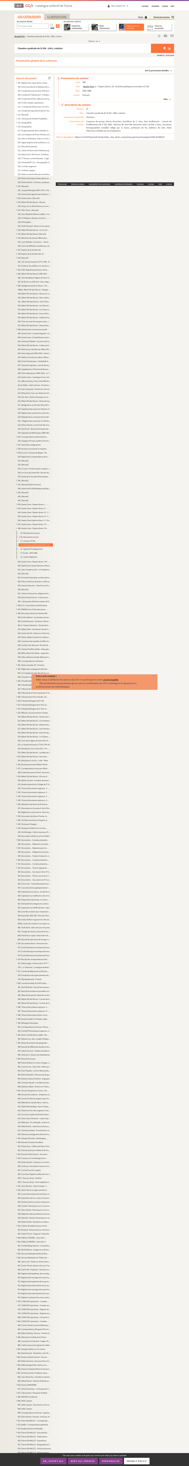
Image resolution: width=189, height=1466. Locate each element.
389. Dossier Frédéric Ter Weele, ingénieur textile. (33, 1019)
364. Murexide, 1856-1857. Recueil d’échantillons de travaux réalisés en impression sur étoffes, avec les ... (34, 915)
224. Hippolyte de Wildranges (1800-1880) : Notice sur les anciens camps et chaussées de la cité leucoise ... (34, 433)
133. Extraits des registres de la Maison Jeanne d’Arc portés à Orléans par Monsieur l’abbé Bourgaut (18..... (34, 194)
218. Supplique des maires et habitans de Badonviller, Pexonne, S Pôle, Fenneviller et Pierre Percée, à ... (34, 409)
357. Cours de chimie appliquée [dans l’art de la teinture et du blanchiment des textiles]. (34, 888)
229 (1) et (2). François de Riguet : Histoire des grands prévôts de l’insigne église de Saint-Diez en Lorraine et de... (33, 452)
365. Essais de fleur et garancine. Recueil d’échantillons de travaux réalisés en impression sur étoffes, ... (34, 919)
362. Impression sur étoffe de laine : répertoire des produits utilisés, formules (34, 907)
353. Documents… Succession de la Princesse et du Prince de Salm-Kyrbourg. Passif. (34, 872)
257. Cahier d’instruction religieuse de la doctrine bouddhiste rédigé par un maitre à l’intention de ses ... (34, 593)
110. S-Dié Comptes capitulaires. (31, 102)
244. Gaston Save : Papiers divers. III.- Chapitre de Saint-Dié (34, 512)
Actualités (155, 6)
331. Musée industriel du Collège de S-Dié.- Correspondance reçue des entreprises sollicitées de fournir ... (34, 784)
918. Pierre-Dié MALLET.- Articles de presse (34, 1448)
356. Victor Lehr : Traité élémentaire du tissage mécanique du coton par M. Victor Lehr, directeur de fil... (34, 884)
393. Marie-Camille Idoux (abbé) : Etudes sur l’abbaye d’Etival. (33, 1035)
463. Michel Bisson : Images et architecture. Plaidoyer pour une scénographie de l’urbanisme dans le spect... (34, 1249)
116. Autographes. (25, 126)
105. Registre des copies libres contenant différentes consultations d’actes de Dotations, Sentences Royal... (33, 83)
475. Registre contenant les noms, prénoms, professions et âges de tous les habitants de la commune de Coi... (34, 1297)
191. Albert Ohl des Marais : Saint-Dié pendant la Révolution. (34, 301)
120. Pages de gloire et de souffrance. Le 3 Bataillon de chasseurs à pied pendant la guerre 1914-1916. (34, 142)
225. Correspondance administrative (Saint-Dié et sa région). (33, 437)
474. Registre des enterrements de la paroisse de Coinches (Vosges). (34, 1293)
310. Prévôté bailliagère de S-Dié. (31, 700)
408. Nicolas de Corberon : (34, 1094)
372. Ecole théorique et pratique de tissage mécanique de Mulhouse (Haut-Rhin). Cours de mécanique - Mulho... (34, 951)
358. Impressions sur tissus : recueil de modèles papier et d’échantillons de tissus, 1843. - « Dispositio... (34, 891)
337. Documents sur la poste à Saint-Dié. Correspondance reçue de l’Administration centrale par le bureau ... (34, 808)
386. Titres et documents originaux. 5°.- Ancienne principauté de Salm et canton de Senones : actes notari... (33, 1007)
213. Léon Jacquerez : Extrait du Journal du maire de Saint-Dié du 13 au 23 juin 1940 (34, 389)
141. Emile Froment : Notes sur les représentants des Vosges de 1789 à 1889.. (34, 226)
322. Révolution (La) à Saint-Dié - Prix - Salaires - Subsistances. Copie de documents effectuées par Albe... (34, 748)
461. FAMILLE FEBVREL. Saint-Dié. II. (32, 1241)
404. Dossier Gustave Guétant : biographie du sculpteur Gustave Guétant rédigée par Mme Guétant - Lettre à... (34, 1078)
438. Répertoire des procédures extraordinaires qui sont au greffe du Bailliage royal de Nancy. (34, 1214)
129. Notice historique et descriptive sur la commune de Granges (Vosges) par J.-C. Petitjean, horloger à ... (34, 178)
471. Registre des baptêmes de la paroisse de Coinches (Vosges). (34, 1281)
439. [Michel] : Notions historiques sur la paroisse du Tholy (34, 1218)
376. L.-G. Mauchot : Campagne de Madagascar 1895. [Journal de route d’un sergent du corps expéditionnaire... (34, 967)
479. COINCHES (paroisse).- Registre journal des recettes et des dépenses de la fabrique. (34, 1313)
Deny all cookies (83, 1461)
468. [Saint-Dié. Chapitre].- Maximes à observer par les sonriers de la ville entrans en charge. (34, 1269)
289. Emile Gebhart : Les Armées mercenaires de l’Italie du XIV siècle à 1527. (34, 617)
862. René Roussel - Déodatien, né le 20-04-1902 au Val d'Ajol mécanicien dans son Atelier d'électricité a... (34, 1353)
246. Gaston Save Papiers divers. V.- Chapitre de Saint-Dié (34, 520)
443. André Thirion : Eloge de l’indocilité (33, 1234)
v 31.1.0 (169, 184)
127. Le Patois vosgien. (26, 170)
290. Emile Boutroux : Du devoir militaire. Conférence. (34, 621)
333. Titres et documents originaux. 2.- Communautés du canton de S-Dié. (33, 792)
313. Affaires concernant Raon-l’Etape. (33, 713)
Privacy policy (137, 1461)
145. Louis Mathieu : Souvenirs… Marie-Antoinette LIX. (34, 242)
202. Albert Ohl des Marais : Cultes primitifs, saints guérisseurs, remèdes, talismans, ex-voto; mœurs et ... (34, 345)
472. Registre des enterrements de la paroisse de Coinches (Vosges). (34, 1285)
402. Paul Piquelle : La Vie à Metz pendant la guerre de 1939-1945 (34, 1070)
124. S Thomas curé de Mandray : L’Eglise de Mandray (34, 158)
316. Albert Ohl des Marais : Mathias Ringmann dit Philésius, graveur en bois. (34, 724)
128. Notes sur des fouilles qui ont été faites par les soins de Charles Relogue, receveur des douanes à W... (34, 174)
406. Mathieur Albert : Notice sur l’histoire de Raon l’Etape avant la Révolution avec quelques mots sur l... (34, 1086)
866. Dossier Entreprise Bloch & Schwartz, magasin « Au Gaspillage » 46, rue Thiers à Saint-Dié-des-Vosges (34, 1369)
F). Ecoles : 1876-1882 (29, 553)
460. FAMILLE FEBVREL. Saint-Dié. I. (32, 1237)
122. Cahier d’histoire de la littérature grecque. (34, 150)
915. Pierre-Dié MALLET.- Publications (32, 1436)
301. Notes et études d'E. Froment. (31, 665)
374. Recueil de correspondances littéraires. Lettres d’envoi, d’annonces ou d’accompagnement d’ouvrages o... (33, 959)
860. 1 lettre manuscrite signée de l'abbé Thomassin (34, 1345)
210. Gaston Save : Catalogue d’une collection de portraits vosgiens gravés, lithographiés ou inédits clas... (34, 377)
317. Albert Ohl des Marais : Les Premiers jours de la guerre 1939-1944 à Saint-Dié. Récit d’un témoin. (34, 728)
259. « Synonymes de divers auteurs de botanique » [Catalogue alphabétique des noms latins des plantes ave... (34, 601)
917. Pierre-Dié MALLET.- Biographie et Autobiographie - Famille (34, 1444)
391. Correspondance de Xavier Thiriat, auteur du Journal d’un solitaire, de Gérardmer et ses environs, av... (34, 1027)
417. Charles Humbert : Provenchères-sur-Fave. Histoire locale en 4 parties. (34, 1130)
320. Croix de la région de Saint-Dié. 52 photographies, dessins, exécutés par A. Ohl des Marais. (34, 740)
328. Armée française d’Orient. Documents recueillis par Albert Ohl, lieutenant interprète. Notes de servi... (34, 772)
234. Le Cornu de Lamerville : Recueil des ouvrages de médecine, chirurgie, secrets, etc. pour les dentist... (34, 472)
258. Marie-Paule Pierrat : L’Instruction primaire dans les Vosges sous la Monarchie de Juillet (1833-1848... (34, 597)
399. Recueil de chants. (27, 1059)
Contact (165, 6)
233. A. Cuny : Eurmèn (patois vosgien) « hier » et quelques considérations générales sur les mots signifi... (34, 468)
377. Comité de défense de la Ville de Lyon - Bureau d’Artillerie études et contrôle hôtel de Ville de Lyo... (33, 971)
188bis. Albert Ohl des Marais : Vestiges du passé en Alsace (34, 289)
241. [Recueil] (23, 500)
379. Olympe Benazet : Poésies (30, 979)
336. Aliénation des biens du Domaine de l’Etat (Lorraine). (33, 804)
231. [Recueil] (23, 460)
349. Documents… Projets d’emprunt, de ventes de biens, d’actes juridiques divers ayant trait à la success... (34, 856)
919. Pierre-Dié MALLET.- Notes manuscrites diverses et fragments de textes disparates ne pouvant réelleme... (34, 1452)
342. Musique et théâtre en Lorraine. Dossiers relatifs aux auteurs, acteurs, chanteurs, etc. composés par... (33, 828)
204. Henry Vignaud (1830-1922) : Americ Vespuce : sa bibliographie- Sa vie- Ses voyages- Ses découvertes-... (34, 353)
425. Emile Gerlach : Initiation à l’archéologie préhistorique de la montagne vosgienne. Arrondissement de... (34, 1162)
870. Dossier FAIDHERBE (27, 1385)
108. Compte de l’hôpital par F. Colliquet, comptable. (34, 95)
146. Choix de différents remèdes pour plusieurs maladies (34, 246)
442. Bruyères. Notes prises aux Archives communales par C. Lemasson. (34, 1230)
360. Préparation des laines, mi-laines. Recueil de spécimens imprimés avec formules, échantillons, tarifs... (34, 899)
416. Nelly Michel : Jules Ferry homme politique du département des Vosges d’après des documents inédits (34, 1126)
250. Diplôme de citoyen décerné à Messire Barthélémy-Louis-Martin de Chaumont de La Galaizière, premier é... (34, 565)
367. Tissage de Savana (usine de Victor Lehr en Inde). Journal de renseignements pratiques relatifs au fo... (34, 931)
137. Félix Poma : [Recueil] (28, 210)
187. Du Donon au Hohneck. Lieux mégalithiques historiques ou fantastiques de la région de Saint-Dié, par (34, 281)
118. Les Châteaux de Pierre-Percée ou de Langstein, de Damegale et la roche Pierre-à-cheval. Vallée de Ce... (34, 134)
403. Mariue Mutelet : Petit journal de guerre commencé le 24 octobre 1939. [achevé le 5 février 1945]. (34, 1074)
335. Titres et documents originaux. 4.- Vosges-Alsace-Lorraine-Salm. (33, 800)
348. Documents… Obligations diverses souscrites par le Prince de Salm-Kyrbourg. (34, 852)
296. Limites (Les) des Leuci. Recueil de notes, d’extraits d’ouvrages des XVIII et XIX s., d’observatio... (34, 645)
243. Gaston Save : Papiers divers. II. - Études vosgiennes (33, 508)
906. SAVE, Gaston (25, 1401)
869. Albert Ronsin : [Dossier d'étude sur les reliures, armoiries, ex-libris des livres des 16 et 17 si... (34, 1381)
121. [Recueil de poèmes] (27, 146)
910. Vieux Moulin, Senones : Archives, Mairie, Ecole (34, 1416)
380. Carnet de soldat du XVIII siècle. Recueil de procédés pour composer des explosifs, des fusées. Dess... (33, 983)
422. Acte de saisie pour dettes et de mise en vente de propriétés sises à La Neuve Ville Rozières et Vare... (34, 1150)
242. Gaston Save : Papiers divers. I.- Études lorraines (33, 504)
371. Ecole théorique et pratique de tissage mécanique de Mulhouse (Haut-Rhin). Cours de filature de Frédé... (34, 947)
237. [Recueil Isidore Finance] (29, 484)
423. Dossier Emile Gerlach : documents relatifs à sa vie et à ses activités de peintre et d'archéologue (33, 1154)
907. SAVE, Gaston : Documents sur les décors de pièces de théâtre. (34, 1405)
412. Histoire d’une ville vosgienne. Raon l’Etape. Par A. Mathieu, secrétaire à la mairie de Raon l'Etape (34, 1110)
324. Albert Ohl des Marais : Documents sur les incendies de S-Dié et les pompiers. (33, 756)
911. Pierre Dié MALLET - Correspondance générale (33, 1420)
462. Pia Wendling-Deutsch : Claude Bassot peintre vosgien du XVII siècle (34, 1245)
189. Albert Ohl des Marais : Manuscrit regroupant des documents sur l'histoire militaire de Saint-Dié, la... (34, 293)
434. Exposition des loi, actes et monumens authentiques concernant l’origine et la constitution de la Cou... (34, 1198)
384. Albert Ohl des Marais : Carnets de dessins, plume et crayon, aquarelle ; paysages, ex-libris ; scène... (34, 999)
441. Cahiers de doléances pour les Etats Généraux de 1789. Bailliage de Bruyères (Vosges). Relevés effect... (33, 1226)
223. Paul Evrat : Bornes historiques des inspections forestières (34, 429)
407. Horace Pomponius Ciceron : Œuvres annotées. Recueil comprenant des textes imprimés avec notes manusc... (33, 1090)
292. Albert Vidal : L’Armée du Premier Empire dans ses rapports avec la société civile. (34, 629)
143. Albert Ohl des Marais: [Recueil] (32, 234)
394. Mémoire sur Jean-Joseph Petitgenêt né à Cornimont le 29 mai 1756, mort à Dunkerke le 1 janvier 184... (34, 1039)
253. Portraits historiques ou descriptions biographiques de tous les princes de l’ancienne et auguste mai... (34, 577)
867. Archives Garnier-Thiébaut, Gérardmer (33, 1373)
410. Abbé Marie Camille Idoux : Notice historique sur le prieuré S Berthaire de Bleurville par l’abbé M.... (34, 1102)
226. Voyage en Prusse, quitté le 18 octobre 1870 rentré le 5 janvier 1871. (34, 441)
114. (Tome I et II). (33, 118)
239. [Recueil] (23, 492)
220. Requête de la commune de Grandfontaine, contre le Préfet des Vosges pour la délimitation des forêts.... (34, 417)
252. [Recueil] (23, 573)
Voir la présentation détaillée (157, 70)
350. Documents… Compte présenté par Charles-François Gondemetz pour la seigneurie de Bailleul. (33, 860)
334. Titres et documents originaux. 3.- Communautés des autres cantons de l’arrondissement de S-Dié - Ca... (33, 796)
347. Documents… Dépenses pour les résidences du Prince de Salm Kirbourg (33, 848)
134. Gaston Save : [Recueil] (29, 198)
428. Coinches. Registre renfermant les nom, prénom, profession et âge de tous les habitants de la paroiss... (34, 1174)
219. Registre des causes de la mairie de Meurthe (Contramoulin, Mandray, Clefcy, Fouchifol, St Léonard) (34, 413)
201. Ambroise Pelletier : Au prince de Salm (34, 341)
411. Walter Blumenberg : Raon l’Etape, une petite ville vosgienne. (34, 1106)
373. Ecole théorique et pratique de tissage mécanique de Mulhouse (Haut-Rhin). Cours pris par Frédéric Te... (34, 955)
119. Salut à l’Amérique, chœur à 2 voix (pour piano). (34, 138)
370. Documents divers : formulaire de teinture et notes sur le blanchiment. (33, 943)
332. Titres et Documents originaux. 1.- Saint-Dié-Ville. (34, 788)
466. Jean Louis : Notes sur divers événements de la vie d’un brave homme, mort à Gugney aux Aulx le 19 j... (34, 1261)
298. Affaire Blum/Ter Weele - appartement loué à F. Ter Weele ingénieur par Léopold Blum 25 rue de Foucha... (34, 653)
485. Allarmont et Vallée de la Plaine (32, 1337)
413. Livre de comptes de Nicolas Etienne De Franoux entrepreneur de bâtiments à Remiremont (34, 1114)
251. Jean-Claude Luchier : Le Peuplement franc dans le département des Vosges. (34, 569)
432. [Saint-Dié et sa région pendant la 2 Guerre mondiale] (33, 1190)
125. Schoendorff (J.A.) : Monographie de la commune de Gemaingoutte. (34, 162)
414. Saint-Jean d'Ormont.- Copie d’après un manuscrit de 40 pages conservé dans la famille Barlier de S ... (34, 1118)
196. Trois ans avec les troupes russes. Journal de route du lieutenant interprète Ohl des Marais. (34, 321)
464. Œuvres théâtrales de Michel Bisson (33, 1253)
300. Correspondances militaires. (31, 661)
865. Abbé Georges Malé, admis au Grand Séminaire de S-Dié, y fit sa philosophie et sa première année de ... (33, 1365)
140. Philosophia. (24, 222)
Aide (172, 6)
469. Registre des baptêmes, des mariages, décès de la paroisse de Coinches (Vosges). (34, 1273)
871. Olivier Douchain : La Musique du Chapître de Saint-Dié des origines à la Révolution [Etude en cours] (34, 1389)
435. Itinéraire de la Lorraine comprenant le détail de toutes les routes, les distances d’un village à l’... (34, 1202)
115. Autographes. (25, 122)
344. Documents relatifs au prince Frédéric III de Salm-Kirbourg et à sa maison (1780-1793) (34, 836)
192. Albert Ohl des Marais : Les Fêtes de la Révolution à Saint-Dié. (34, 305)
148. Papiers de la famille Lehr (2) (31, 254)
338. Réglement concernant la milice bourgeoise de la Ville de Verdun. (34, 812)
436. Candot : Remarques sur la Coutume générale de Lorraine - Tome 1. (34, 1206)
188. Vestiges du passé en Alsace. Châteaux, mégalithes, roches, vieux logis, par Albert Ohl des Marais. (33, 285)
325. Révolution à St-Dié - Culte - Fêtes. (33, 760)
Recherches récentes (164, 17)
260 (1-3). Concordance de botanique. (32, 605)
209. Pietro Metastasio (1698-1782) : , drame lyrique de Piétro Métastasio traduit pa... (34, 373)
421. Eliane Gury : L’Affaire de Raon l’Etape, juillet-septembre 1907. (34, 1146)
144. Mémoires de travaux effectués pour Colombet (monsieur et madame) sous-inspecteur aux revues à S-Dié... (33, 238)
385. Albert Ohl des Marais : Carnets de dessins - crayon (34, 1003)
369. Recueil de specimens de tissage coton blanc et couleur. (34, 939)
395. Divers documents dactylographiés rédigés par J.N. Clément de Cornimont (33, 1043)
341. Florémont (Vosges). (27, 824)
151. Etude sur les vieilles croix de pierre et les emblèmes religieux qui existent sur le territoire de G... (34, 266)
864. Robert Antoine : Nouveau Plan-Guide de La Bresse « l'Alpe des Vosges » (34, 1361)
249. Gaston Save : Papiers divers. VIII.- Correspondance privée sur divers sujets (34, 561)
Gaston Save (88, 86)
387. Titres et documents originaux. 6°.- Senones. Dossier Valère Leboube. (34, 1011)
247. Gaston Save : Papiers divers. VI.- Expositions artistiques (33, 524)
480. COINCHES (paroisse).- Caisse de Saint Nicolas (34, 1317)
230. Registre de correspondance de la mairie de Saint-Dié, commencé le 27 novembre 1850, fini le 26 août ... (34, 456)
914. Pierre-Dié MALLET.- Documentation (33, 1432)
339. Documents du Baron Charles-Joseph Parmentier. (33, 816)
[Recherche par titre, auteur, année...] (33, 26)
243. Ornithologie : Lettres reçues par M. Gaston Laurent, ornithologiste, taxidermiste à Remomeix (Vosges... (34, 832)
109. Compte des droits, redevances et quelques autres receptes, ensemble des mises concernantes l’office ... (34, 99)
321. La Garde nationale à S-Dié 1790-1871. (34, 744)
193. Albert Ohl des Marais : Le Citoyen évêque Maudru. (34, 309)
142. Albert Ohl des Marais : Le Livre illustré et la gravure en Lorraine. (33, 230)
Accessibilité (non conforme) (99, 184)
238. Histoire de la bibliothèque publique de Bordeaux (34, 488)
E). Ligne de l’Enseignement (32, 549)
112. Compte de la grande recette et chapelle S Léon (34, 110)
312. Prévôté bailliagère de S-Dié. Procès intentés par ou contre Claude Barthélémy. (33, 708)
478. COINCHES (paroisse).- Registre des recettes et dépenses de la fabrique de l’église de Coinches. (34, 1309)
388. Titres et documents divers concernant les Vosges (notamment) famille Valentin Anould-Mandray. (33, 1015)
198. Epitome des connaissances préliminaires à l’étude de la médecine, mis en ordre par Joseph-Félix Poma (33, 329)
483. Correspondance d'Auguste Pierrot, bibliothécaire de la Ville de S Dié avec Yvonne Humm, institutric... (34, 1329)
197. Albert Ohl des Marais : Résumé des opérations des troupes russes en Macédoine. (34, 325)
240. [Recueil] (23, 496)
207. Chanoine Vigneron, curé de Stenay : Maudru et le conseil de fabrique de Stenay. (34, 365)
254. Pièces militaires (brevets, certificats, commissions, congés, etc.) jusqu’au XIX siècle (34, 581)
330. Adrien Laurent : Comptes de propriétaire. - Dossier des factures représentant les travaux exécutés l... (34, 780)
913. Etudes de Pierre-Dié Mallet (30, 1428)
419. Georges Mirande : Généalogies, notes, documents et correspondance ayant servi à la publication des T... (33, 1138)
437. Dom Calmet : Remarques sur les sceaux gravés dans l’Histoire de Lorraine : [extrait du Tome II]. (34, 1210)
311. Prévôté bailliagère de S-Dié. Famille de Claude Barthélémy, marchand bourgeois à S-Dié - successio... (33, 704)
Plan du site (62, 184)
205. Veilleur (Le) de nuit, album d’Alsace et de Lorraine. (34, 357)
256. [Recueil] (23, 589)
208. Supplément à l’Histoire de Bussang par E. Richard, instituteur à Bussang (34, 369)
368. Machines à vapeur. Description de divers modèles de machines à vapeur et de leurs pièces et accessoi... (34, 935)
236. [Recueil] (23, 480)
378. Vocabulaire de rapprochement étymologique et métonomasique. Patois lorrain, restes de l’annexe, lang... (34, 975)
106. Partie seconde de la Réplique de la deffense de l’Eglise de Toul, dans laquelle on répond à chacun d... (34, 87)
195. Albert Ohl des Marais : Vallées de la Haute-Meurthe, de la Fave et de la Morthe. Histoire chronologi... (34, 317)
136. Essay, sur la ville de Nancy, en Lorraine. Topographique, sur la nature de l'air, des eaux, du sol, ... (34, 206)
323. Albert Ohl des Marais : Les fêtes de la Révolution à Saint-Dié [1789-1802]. (34, 752)
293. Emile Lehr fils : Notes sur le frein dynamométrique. (34, 633)
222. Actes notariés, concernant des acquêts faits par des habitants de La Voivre (34, 425)
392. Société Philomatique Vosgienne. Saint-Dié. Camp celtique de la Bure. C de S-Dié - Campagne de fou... (34, 1031)
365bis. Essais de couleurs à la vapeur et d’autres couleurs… (34, 923)
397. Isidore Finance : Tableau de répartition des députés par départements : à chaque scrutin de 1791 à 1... (34, 1051)
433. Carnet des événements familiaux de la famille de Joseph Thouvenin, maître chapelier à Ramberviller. (34, 1194)
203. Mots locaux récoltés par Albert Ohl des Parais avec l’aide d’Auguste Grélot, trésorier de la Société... (34, 349)
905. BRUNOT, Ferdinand (27, 1397)
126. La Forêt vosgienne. (27, 166)
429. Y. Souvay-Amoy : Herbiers (30, 1178)
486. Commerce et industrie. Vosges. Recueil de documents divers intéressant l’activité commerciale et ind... (34, 1341)
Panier (142, 17)
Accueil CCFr (19, 36)
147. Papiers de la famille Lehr (29, 250)
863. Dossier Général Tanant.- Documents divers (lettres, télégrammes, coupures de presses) (33, 1357)
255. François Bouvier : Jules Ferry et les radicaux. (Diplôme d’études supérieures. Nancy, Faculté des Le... (34, 585)
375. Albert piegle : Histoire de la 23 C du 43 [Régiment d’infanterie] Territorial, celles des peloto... (34, 963)
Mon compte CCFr (120, 5)
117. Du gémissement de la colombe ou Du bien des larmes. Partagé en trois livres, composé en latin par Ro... (34, 130)
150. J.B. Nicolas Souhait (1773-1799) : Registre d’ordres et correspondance (34, 262)
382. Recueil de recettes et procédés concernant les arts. (34, 991)
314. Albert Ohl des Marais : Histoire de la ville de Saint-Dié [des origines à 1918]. (34, 716)
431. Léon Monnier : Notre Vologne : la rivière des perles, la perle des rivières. (33, 1186)
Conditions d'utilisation (123, 184)
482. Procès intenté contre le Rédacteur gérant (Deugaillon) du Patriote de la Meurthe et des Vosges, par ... (34, 1325)
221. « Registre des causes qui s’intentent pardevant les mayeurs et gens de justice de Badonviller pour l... (34, 421)
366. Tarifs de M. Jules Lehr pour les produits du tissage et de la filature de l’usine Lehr (34, 927)
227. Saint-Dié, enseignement (29, 445)
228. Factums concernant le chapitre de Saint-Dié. (33, 448)
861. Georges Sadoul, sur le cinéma (31, 1349)
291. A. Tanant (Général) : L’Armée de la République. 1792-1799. (34, 625)
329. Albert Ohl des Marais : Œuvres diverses (33, 776)
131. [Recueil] (23, 186)
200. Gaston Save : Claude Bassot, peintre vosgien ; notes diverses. (34, 337)
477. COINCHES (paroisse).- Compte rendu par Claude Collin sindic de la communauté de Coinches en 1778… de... (34, 1305)
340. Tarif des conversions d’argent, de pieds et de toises (33, 820)
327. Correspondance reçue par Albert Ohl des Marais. (33, 768)
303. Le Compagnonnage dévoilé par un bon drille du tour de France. (34, 673)
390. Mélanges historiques (28, 1023)
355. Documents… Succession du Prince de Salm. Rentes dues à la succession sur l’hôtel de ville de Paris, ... (34, 880)
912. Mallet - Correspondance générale (33, 1424)
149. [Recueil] (23, 258)
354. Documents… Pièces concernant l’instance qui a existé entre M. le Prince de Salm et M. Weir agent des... (34, 876)
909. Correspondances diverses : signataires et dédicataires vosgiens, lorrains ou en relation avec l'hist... (34, 1412)
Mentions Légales (77, 184)
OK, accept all (53, 1461)
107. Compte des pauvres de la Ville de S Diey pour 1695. (34, 90)
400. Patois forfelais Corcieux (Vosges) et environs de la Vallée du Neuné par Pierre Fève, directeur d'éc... (34, 1062)
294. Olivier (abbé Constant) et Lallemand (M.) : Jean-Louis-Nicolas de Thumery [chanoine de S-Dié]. (34, 637)
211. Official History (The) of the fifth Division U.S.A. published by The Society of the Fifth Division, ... (34, 381)
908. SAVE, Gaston (25, 1408)
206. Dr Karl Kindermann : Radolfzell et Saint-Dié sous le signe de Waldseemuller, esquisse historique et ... (34, 361)
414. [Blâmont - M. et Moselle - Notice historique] (34, 1122)
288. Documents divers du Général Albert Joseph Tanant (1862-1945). (33, 613)
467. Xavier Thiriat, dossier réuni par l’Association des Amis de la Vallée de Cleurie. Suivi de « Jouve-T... (34, 1265)
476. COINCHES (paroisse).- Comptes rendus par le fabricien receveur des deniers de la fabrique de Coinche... (33, 1301)
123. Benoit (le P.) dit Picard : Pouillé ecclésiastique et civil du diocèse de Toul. (34, 154)
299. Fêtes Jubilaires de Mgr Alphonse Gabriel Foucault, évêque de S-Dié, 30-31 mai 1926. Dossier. (34, 657)
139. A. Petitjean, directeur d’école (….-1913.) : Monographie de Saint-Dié (34, 218)
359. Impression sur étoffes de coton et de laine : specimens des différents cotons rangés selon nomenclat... (34, 895)
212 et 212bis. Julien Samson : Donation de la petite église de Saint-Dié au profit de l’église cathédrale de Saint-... (34, 385)
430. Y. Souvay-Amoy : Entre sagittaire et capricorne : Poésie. (34, 1182)
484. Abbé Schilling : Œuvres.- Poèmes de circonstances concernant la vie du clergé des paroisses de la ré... (34, 1333)
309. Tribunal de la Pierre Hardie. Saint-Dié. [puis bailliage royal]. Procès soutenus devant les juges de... (33, 697)
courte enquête (110, 679)
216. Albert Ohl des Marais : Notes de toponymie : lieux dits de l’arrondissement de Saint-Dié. (34, 401)
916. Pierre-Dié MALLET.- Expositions (32, 1440)
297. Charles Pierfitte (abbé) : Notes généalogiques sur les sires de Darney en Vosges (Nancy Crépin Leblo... (34, 649)
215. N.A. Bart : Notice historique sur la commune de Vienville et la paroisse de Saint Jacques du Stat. (34, 397)
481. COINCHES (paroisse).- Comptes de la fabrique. (33, 1321)
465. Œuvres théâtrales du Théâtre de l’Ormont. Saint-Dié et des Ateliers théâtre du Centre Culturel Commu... (33, 1257)
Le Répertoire (57, 16)
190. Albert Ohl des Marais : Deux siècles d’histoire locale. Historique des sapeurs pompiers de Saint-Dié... (34, 297)
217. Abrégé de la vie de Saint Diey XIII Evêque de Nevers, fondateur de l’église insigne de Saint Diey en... (34, 405)
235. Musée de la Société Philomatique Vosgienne (34, 476)
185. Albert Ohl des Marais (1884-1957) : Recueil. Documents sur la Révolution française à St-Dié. (33, 273)
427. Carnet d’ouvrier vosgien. (29, 1170)
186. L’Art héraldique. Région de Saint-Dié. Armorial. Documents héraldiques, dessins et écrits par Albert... (34, 277)
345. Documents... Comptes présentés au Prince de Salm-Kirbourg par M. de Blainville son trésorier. (33, 840)
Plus (166, 99)
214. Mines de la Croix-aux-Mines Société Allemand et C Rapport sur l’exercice (34, 393)
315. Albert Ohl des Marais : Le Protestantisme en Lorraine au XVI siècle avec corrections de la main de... (34, 720)
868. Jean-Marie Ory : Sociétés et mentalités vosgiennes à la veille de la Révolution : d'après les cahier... (34, 1377)
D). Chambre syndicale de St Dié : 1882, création (36, 545)
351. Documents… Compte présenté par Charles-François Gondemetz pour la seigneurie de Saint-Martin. (33, 864)
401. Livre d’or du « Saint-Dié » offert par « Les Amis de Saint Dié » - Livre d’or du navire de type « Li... (34, 1066)
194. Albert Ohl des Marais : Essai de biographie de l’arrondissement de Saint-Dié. (34, 313)
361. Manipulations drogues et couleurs (33, 903)
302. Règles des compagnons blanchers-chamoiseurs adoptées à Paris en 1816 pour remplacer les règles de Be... (33, 669)
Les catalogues (29, 17)
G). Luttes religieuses (29, 557)
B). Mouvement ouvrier (30, 537)
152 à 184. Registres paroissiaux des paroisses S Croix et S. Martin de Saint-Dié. (33, 269)
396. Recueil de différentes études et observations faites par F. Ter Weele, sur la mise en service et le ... (34, 1047)
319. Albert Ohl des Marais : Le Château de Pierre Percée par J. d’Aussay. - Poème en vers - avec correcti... (34, 736)
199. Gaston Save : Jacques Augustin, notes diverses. (34, 333)
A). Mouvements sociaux (30, 533)
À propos (145, 6)
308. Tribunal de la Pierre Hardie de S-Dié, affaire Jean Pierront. (34, 692)
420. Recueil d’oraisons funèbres (30, 1142)
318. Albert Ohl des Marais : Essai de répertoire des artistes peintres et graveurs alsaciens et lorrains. (34, 732)
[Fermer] (150, 676)
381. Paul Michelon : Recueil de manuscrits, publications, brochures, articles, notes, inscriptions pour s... (34, 987)
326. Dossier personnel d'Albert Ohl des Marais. (33, 764)
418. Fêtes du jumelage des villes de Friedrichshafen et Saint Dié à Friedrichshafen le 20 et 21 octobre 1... (34, 1134)
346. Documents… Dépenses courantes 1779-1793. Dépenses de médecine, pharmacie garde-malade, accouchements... (34, 844)
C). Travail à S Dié (28, 541)
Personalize (111, 1461)
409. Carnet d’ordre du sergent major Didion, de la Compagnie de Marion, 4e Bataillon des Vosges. (34, 1098)
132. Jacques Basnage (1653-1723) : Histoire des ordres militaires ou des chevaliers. (34, 190)
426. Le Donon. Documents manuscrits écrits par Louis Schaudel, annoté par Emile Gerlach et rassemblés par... (34, 1166)
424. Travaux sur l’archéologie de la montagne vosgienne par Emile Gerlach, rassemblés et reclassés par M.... (33, 1158)
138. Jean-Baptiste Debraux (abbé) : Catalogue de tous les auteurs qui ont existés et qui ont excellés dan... (34, 214)
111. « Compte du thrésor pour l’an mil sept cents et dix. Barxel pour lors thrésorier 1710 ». (34, 106)
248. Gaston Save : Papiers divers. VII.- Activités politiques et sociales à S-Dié (33, 528)
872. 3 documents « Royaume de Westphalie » (33, 1393)
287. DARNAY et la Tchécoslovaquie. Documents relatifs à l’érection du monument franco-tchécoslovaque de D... (33, 609)
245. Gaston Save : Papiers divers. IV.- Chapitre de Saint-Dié (34, 516)
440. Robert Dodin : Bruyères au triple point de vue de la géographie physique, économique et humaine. (34, 1222)
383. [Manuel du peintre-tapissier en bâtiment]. (34, 995)
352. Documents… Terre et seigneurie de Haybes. (33, 868)
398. (34, 1055)
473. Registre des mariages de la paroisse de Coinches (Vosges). (34, 1289)
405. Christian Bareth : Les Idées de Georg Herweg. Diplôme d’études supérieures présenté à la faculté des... (34, 1082)
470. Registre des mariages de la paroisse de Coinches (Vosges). (34, 1277)
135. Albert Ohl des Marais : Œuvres (31, 202)
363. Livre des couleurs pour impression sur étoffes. (34, 911)
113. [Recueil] (23, 114)
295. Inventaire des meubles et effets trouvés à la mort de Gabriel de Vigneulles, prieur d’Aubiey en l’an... (34, 641)
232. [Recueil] (23, 464)
